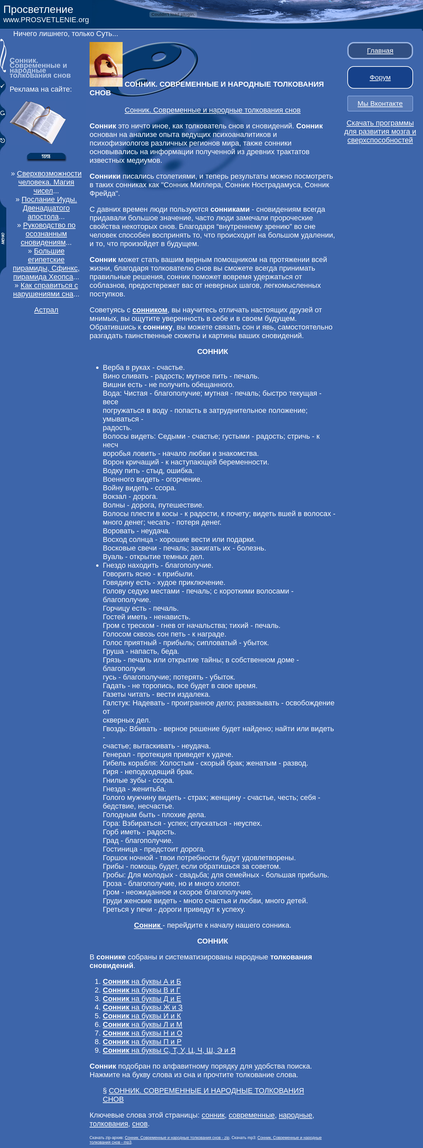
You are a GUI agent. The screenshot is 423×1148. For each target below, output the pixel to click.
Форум (380, 77)
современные (252, 1115)
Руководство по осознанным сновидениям (48, 233)
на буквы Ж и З (143, 1007)
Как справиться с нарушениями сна (45, 289)
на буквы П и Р (142, 1042)
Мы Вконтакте (380, 103)
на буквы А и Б (142, 981)
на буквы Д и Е (142, 998)
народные (295, 1115)
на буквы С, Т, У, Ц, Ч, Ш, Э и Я (169, 1050)
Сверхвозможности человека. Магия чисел (49, 182)
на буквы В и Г (141, 990)
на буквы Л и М (142, 1024)
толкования (109, 1124)
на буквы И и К (142, 1016)
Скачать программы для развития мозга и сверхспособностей (380, 131)
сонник (213, 1115)
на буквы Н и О (142, 1033)
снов (140, 1124)
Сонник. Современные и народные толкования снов (212, 110)
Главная (380, 50)
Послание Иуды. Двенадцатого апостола (49, 208)
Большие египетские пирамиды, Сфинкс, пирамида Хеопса (46, 264)
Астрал (46, 310)
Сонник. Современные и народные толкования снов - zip (177, 1137)
